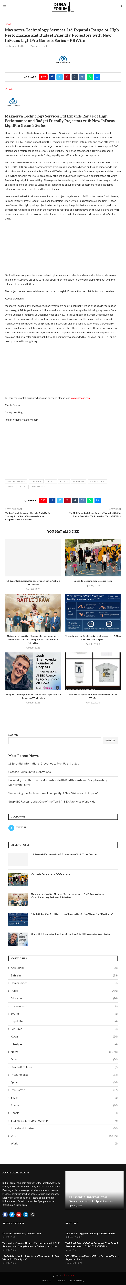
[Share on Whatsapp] (90, 77)
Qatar (64, 1082)
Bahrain (64, 975)
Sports (64, 1113)
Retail (23, 487)
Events (64, 481)
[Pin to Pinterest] (67, 77)
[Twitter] (35, 828)
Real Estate (64, 1090)
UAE (64, 1136)
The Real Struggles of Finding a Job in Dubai (90, 1233)
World (64, 1143)
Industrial (78, 481)
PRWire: (9, 89)
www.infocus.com (81, 398)
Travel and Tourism (64, 1128)
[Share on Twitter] (59, 77)
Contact (61, 1280)
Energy (51, 481)
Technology (38, 487)
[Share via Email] (97, 77)
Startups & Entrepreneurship (64, 1121)
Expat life (64, 1021)
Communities (64, 983)
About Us (46, 1280)
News (64, 1052)
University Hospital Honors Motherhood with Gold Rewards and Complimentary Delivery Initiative (33, 640)
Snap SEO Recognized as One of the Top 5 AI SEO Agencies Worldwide (51, 801)
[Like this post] (44, 77)
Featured (64, 1029)
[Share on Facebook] (52, 77)
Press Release (97, 481)
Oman (64, 1059)
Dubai (64, 991)
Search (13, 735)
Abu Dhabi (64, 968)
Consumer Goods (16, 481)
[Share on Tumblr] (75, 77)
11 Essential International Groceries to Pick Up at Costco (43, 763)
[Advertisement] (63, 247)
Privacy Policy (77, 1280)
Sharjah (64, 1105)
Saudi (64, 1098)
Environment (64, 1006)
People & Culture (64, 1067)
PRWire (11, 487)
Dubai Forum (68, 1275)
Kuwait (64, 1036)
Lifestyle (64, 1044)
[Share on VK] (82, 77)
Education (36, 481)
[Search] (121, 6)
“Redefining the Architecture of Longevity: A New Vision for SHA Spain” (53, 793)
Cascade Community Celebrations (93, 581)
